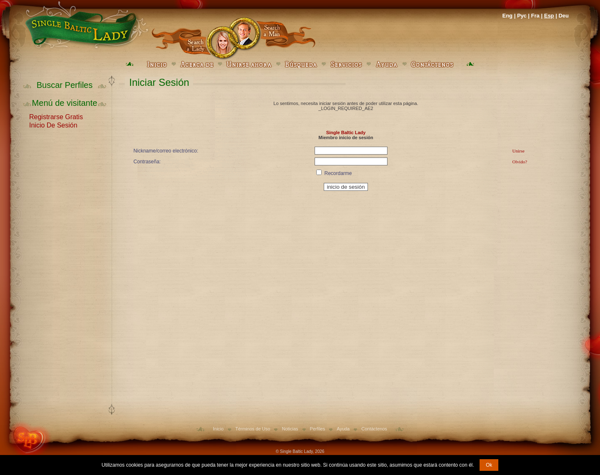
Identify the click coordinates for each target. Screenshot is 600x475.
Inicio (218, 428)
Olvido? (519, 161)
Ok (489, 465)
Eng (507, 15)
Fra (535, 15)
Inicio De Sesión (53, 125)
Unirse (518, 150)
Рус (522, 15)
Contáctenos (374, 428)
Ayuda (343, 428)
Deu (563, 15)
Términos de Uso (252, 428)
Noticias (290, 428)
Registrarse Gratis (56, 116)
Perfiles (317, 428)
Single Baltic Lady (346, 132)
